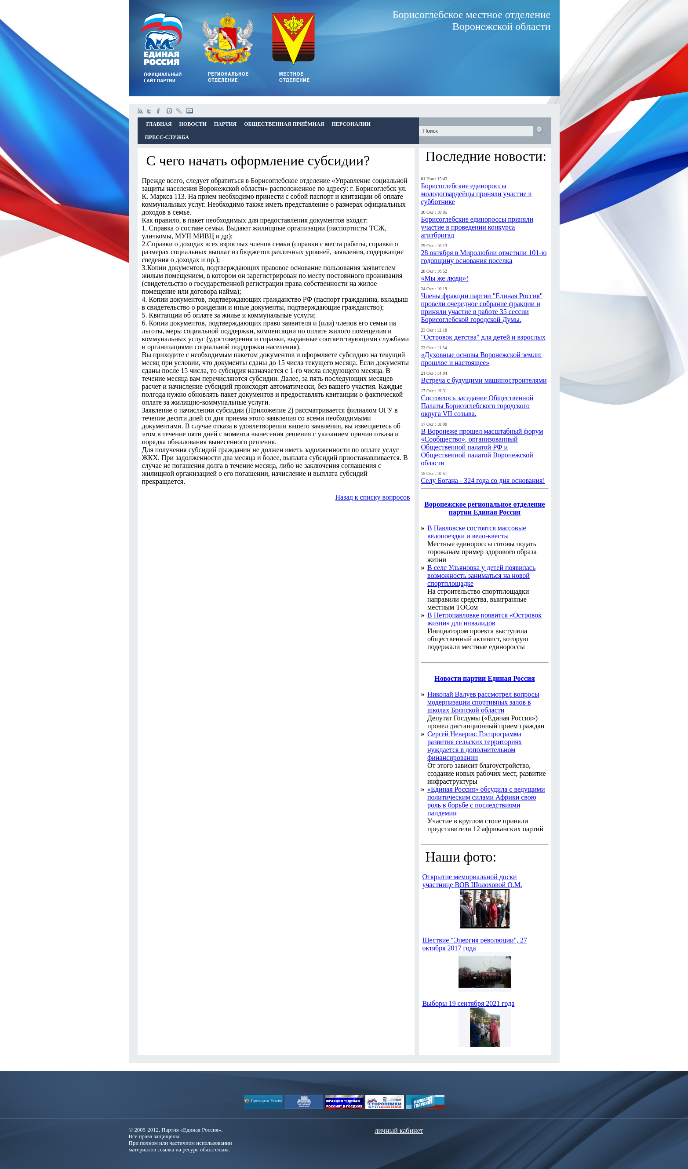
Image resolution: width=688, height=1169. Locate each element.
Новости (193, 124)
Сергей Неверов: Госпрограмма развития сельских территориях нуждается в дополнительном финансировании (474, 745)
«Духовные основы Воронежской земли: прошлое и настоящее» (481, 358)
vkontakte (169, 110)
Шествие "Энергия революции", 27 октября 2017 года (474, 944)
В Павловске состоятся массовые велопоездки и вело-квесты (476, 532)
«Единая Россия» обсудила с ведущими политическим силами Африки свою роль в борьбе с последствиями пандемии (486, 801)
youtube (189, 110)
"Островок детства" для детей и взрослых (483, 337)
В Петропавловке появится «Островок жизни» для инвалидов (484, 619)
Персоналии (350, 124)
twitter (150, 110)
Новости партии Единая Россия (484, 678)
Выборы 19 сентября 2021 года (468, 1003)
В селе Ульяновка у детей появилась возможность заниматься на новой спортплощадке (481, 575)
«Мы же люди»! (445, 278)
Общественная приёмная (284, 124)
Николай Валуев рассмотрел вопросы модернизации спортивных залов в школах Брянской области (483, 702)
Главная (159, 124)
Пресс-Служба (167, 137)
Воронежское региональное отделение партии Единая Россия (484, 508)
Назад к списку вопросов (372, 497)
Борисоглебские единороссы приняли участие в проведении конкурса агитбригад (477, 227)
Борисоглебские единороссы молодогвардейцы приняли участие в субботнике (476, 193)
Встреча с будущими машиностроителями (484, 380)
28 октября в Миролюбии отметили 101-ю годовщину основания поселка (484, 256)
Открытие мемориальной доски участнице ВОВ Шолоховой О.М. (472, 880)
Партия (225, 124)
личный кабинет (399, 1130)
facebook (159, 110)
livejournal (179, 110)
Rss (140, 110)
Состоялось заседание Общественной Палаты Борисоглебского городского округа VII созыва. (477, 405)
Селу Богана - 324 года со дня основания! (483, 480)
